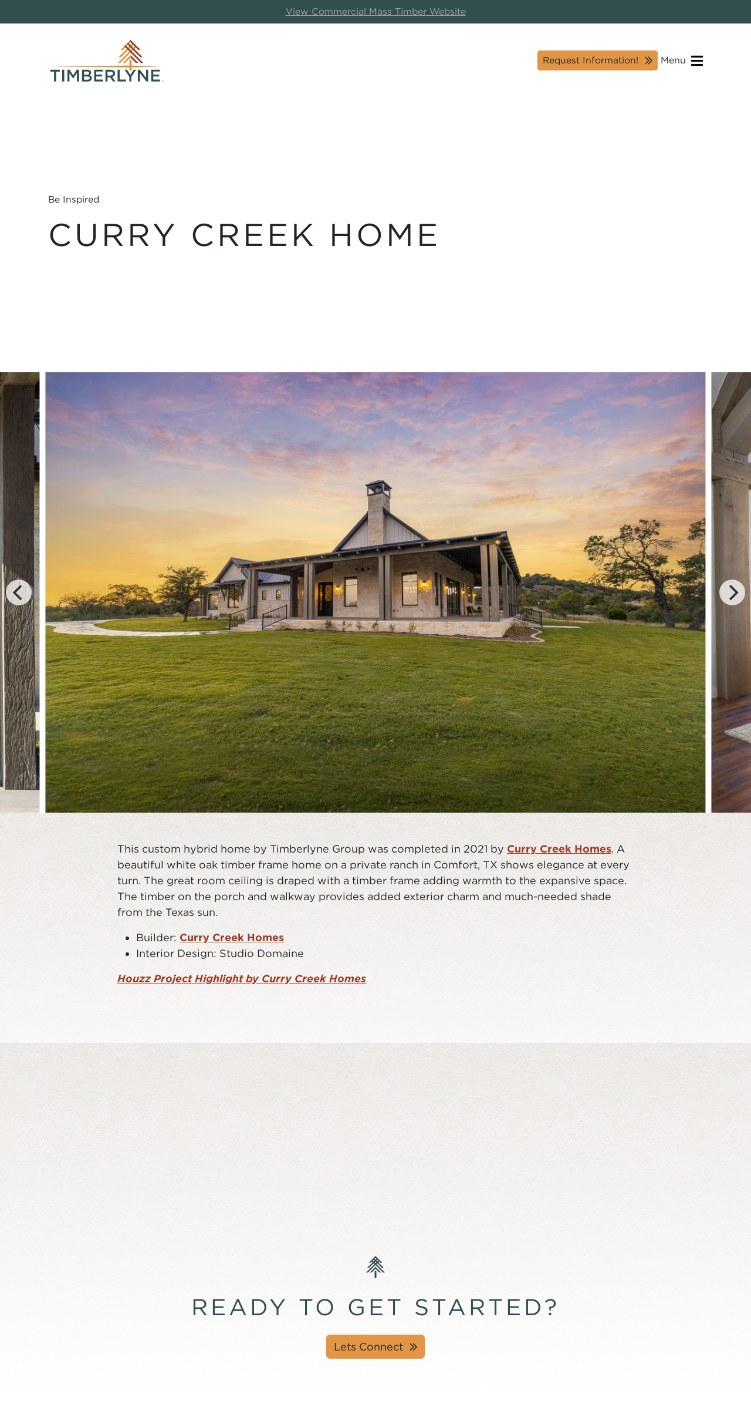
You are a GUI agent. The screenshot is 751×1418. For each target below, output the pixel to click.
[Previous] (19, 592)
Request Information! (590, 60)
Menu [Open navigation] (682, 60)
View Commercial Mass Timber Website (376, 11)
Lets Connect (368, 1346)
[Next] (732, 592)
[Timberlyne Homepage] (106, 61)
